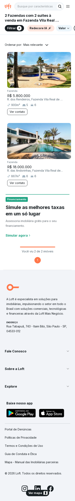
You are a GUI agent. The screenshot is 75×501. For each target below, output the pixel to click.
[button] (37, 351)
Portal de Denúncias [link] (18, 429)
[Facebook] (50, 489)
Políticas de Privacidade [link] (21, 437)
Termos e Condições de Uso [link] (24, 445)
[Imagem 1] (39, 84)
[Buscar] (60, 6)
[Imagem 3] (44, 155)
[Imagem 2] (42, 84)
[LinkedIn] (37, 489)
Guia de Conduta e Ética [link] (21, 454)
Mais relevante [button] (33, 44)
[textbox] (39, 6)
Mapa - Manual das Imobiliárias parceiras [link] (31, 462)
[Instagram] (25, 489)
